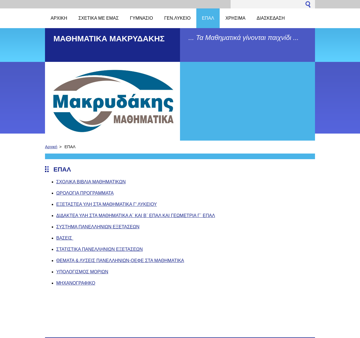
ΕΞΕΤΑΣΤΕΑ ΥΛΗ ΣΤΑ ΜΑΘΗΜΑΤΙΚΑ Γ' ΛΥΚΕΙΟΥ (106, 204)
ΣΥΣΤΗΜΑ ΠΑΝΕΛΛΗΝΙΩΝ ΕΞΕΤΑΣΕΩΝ (98, 226)
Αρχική (51, 147)
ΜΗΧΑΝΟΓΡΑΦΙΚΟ (75, 283)
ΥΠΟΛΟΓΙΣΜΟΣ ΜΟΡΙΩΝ (82, 271)
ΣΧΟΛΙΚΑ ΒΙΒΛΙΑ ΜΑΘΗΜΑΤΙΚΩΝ (91, 181)
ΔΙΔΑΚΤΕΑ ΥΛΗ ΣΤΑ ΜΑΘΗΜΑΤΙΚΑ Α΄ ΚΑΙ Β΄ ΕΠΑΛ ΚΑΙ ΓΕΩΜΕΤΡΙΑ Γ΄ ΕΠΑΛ (135, 215)
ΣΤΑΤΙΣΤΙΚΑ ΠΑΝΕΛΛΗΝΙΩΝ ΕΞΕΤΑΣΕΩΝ (99, 249)
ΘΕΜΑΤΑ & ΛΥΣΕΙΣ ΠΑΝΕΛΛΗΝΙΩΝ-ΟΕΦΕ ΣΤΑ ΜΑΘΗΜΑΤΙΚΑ (120, 260)
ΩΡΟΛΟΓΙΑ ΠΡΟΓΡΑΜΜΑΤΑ (85, 193)
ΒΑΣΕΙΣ (64, 238)
